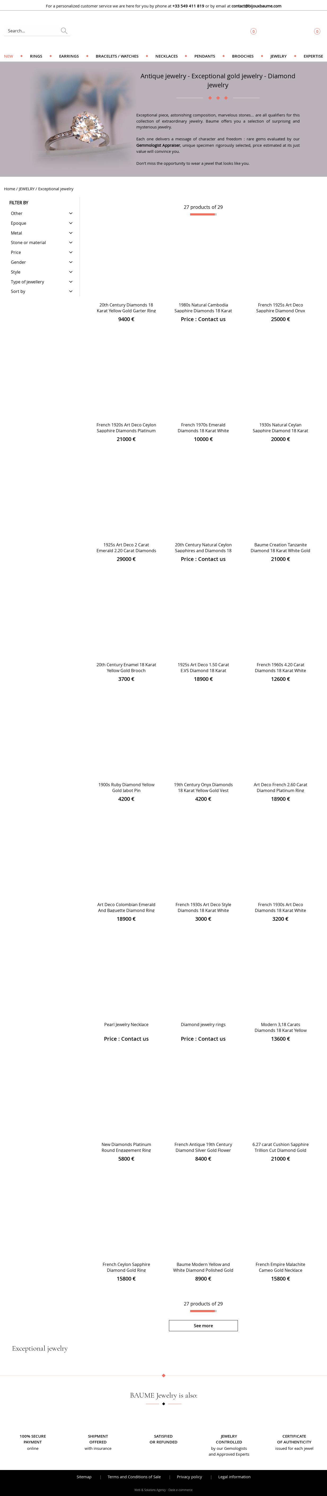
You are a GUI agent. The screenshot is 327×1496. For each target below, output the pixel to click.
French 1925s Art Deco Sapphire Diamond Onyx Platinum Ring (280, 310)
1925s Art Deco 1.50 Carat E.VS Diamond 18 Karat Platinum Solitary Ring (203, 670)
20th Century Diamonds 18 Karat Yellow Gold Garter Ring (126, 308)
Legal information (234, 1476)
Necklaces (166, 56)
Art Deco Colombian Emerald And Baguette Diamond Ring (126, 907)
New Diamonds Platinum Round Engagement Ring (126, 1147)
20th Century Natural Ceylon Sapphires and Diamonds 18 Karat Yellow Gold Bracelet (203, 550)
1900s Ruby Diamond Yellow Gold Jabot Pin (126, 787)
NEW (8, 56)
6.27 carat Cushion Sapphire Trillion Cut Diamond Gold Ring (280, 1150)
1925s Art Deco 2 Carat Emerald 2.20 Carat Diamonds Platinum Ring (126, 550)
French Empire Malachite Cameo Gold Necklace (280, 1267)
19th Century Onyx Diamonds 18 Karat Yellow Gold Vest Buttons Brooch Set (203, 790)
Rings (36, 56)
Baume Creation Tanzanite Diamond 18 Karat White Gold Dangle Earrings (280, 550)
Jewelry (279, 56)
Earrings (69, 56)
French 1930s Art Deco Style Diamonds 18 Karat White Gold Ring (203, 910)
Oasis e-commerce (180, 1490)
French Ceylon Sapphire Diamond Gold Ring (126, 1267)
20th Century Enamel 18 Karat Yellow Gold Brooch (126, 667)
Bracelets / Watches (117, 56)
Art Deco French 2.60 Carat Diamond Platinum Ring (280, 787)
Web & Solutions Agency (150, 1490)
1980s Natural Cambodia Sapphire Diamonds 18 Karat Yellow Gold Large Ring (203, 310)
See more (203, 1326)
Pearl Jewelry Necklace (126, 1024)
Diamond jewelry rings (203, 1024)
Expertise (313, 56)
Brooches (243, 56)
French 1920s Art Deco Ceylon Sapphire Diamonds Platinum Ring (126, 430)
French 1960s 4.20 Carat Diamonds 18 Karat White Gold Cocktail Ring (280, 670)
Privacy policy (189, 1476)
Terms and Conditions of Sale (134, 1476)
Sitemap (84, 1476)
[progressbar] (203, 214)
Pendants (204, 56)
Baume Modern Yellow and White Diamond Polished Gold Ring (203, 1270)
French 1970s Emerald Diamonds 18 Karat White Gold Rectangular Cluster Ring (203, 430)
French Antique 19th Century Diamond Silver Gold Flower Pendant (203, 1150)
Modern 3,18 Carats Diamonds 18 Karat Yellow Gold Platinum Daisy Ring (281, 1030)
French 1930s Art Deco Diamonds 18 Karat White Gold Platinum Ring (280, 910)
